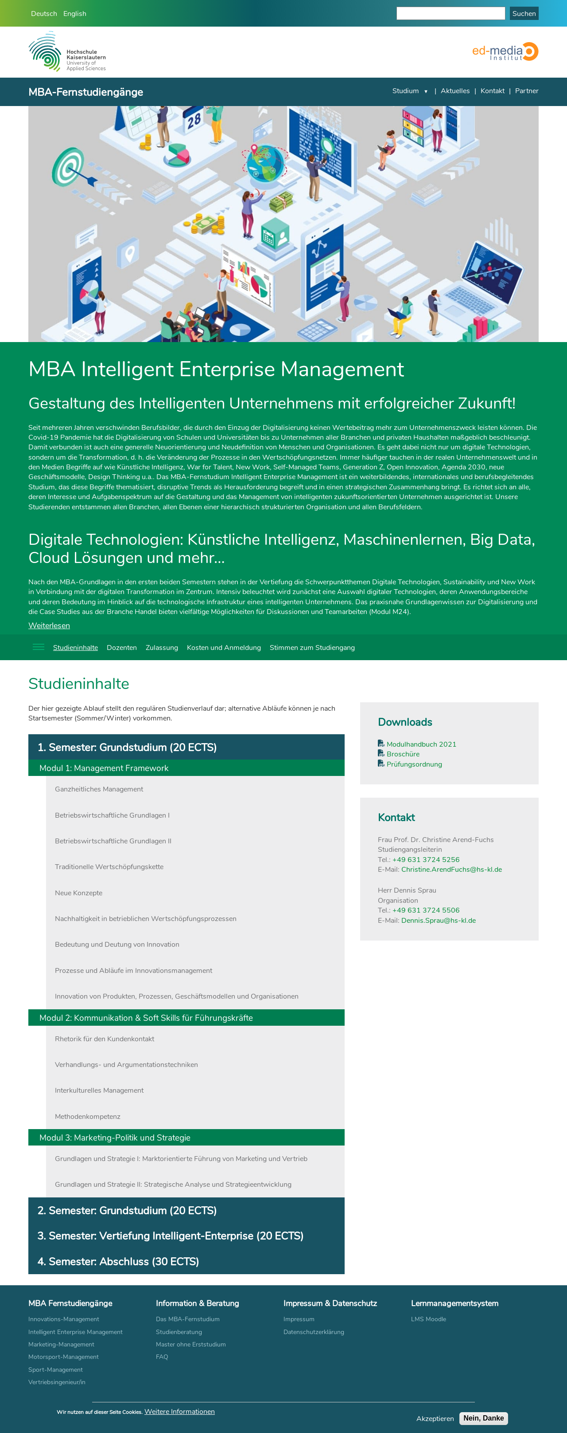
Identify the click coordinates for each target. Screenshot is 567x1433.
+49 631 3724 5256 (426, 859)
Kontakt (493, 90)
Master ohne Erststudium (191, 1344)
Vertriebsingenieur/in (56, 1382)
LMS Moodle (428, 1319)
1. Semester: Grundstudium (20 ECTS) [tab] (127, 747)
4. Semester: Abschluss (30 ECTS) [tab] (118, 1261)
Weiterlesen (49, 625)
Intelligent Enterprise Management (75, 1331)
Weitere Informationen (179, 1413)
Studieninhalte (75, 647)
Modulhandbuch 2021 (421, 743)
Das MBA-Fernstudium (188, 1319)
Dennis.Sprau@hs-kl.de (438, 920)
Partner (527, 90)
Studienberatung (179, 1331)
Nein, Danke (483, 1420)
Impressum (299, 1319)
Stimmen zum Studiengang (312, 647)
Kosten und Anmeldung (224, 647)
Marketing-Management (61, 1344)
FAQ (162, 1356)
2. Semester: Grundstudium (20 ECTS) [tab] (127, 1210)
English (74, 13)
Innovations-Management (63, 1319)
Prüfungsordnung (413, 763)
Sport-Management (55, 1369)
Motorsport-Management (63, 1356)
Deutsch (44, 13)
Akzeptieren (435, 1420)
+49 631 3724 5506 (426, 909)
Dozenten (122, 647)
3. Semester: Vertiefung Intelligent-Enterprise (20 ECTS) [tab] (170, 1235)
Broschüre (402, 753)
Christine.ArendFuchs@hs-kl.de (451, 869)
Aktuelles (455, 90)
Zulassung (162, 647)
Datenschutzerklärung (314, 1331)
